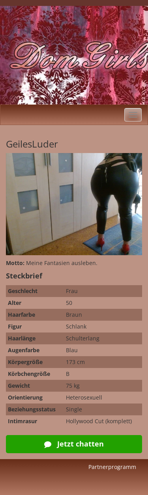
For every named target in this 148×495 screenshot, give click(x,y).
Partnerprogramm (112, 467)
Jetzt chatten (74, 443)
